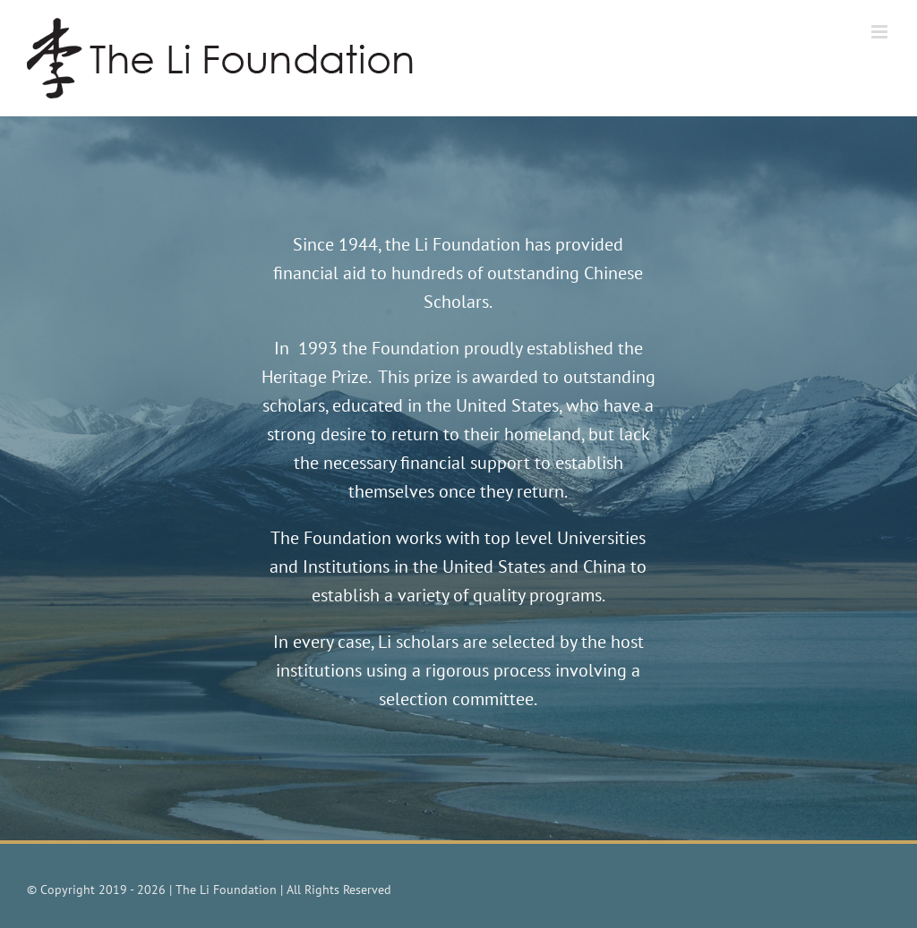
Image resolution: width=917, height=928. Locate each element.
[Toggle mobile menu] (880, 31)
